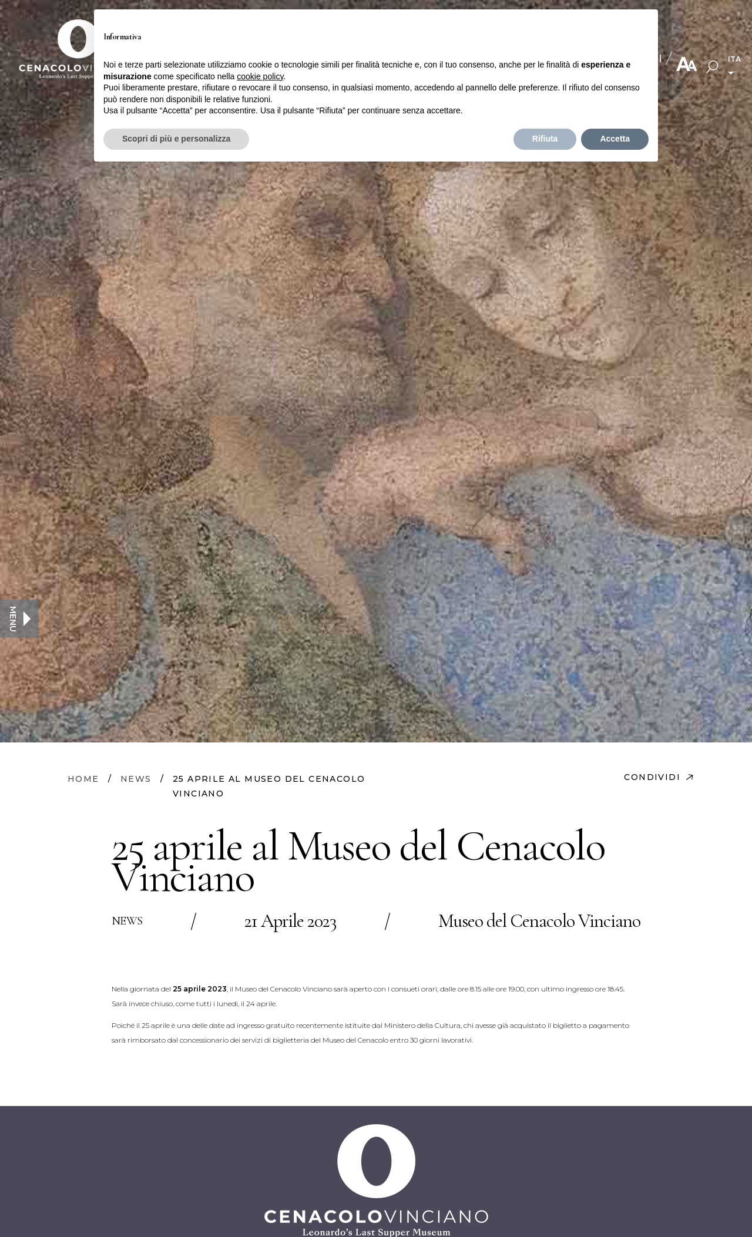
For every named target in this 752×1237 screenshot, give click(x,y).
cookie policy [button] (260, 76)
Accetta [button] (615, 138)
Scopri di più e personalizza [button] (176, 138)
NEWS (136, 779)
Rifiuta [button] (545, 138)
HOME (83, 779)
